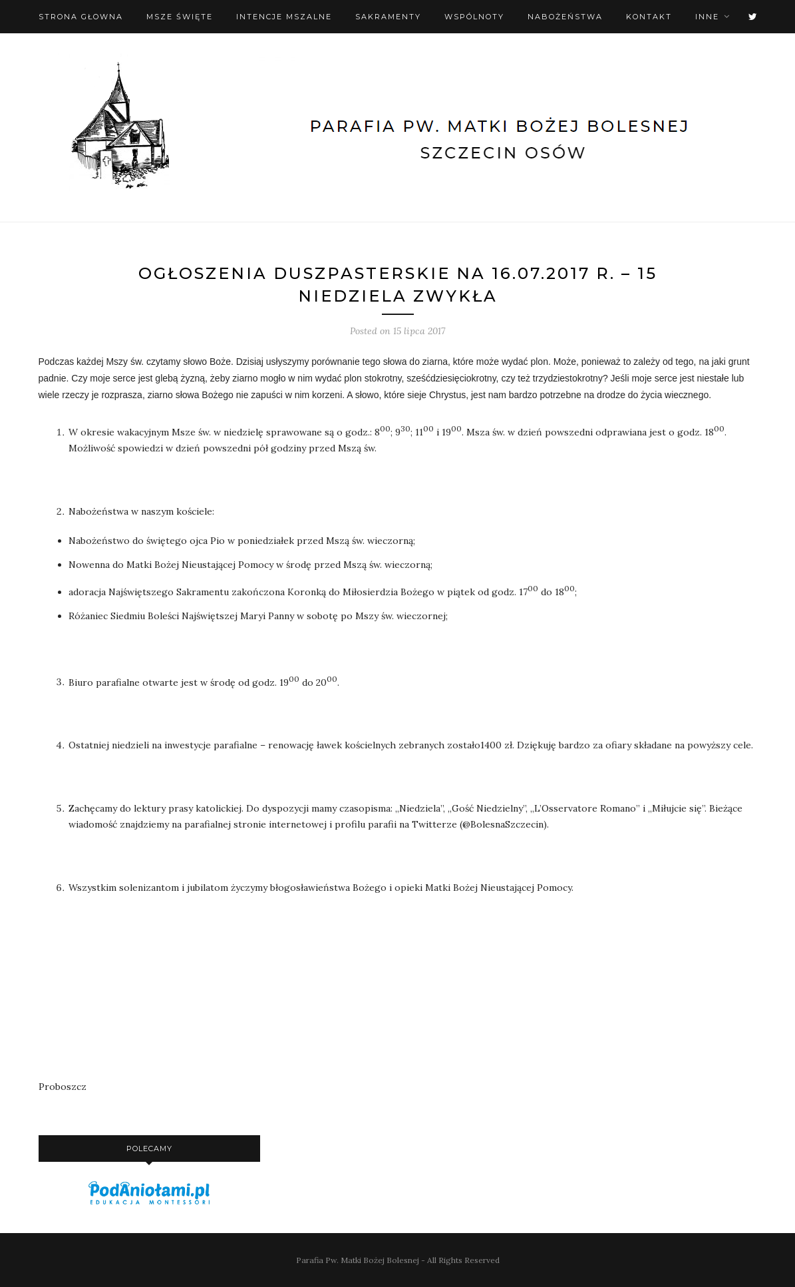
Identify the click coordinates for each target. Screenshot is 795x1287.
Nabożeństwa (565, 16)
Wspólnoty (474, 16)
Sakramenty (388, 16)
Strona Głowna (81, 16)
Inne (707, 16)
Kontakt (649, 16)
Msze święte (179, 16)
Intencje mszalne (284, 16)
